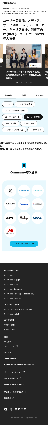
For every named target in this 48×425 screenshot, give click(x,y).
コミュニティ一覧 (11, 346)
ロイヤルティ (36, 129)
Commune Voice (11, 284)
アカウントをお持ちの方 (13, 392)
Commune (8, 275)
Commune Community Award (17, 364)
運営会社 (7, 398)
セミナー (7, 352)
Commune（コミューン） (10, 9)
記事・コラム (9, 329)
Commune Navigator (13, 289)
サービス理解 (10, 123)
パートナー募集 (10, 358)
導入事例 (7, 341)
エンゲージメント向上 (14, 129)
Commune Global (11, 314)
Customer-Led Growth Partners (18, 309)
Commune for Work (12, 298)
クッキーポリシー (11, 378)
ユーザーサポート (12, 117)
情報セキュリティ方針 (13, 384)
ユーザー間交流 (33, 117)
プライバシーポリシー (13, 372)
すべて (7, 104)
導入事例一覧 (25, 9)
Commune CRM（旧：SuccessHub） (19, 294)
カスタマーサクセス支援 (15, 110)
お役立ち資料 (9, 324)
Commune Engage (12, 280)
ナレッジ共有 (28, 123)
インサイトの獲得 (25, 104)
